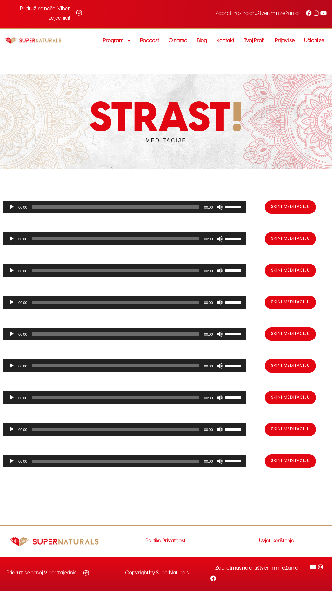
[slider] (115, 207)
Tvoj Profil (254, 41)
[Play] (11, 207)
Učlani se (314, 41)
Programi (116, 41)
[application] (124, 207)
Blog (202, 41)
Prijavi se (285, 41)
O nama (178, 41)
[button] (116, 41)
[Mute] (220, 207)
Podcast (149, 41)
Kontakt (225, 41)
